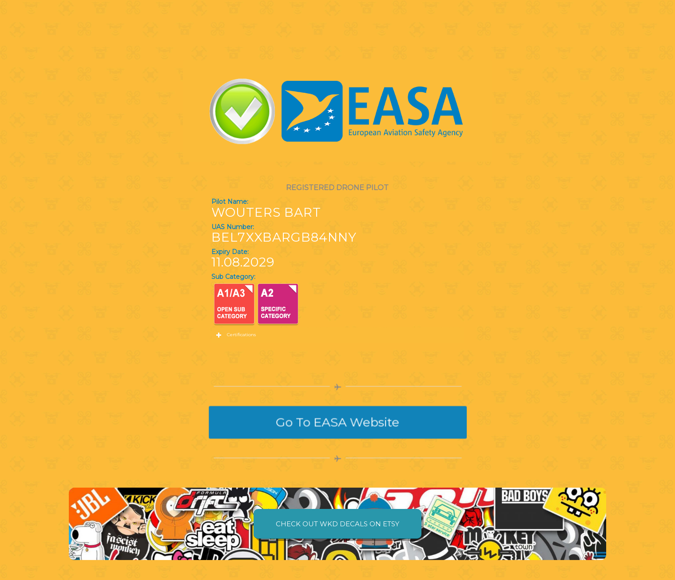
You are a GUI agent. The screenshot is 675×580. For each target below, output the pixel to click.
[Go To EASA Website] (337, 422)
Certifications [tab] (236, 335)
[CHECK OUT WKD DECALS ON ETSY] (337, 524)
